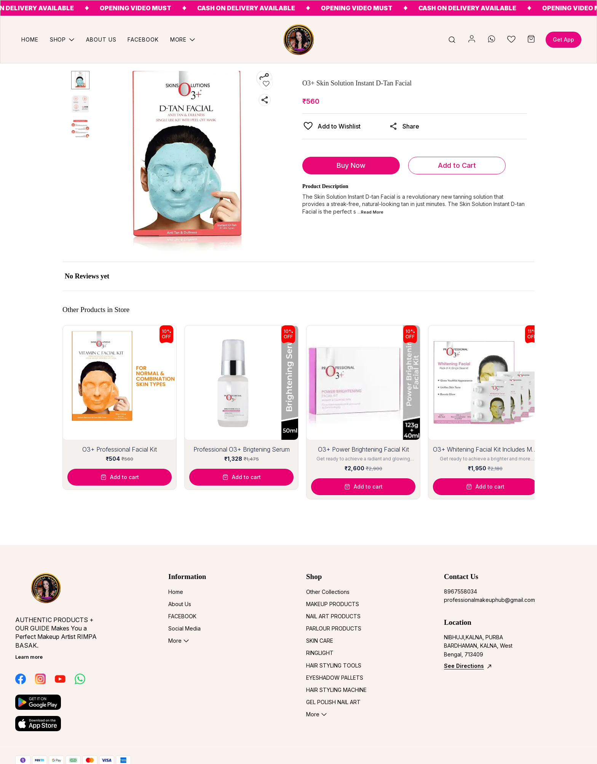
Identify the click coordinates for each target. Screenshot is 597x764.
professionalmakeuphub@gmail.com (486, 600)
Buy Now (351, 165)
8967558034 (460, 591)
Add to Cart (457, 165)
